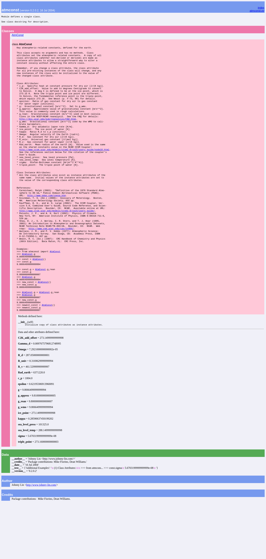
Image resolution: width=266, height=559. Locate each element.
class (22, 45)
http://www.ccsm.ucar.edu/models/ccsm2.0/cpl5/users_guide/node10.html (64, 171)
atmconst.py (257, 10)
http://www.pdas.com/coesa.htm (46, 226)
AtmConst (18, 36)
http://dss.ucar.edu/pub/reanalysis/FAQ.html (47, 135)
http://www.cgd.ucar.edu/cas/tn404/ (50, 266)
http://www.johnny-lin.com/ (41, 540)
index (261, 7)
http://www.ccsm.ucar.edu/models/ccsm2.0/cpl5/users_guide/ (57, 245)
